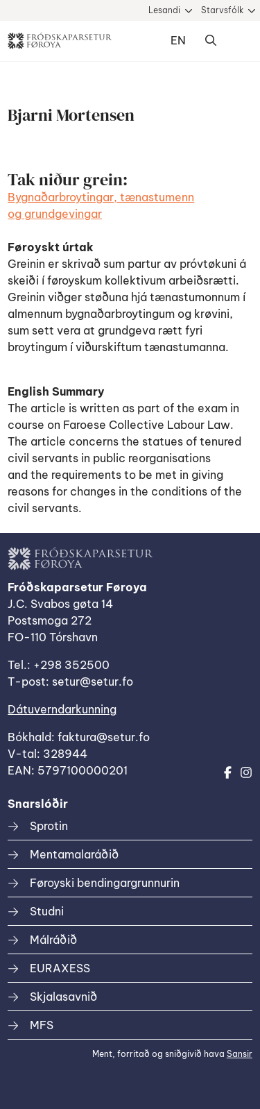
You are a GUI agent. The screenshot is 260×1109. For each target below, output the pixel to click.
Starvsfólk (222, 10)
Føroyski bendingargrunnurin (105, 883)
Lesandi (164, 10)
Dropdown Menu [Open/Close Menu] (238, 41)
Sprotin (49, 826)
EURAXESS (60, 968)
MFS (41, 1025)
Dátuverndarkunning (62, 709)
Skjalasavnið (63, 997)
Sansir (239, 1054)
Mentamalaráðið (74, 854)
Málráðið (53, 940)
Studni (47, 911)
